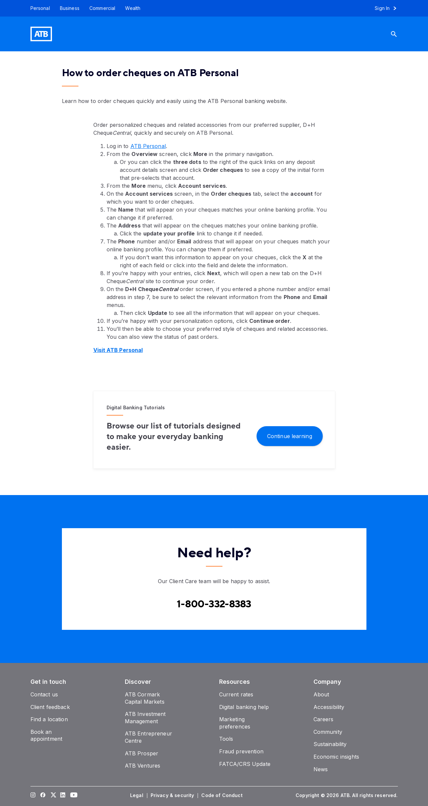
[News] (320, 769)
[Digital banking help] (244, 707)
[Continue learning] (290, 435)
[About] (321, 694)
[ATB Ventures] (143, 765)
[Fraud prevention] (241, 751)
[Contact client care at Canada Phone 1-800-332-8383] (214, 604)
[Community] (327, 732)
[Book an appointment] (46, 735)
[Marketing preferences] (235, 723)
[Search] (399, 34)
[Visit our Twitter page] (53, 795)
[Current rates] (236, 694)
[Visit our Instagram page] (33, 795)
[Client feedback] (50, 707)
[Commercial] (102, 8)
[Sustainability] (330, 744)
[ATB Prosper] (142, 753)
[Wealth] (132, 8)
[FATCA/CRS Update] (244, 764)
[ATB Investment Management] (145, 718)
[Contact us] (44, 694)
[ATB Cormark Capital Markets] (145, 698)
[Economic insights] (336, 756)
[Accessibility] (329, 707)
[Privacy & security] (173, 795)
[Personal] (38, 8)
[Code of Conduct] (222, 795)
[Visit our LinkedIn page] (63, 795)
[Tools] (226, 738)
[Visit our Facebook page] (43, 795)
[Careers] (323, 719)
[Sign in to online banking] (388, 8)
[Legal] (137, 795)
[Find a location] (49, 719)
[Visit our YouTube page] (72, 795)
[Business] (69, 8)
